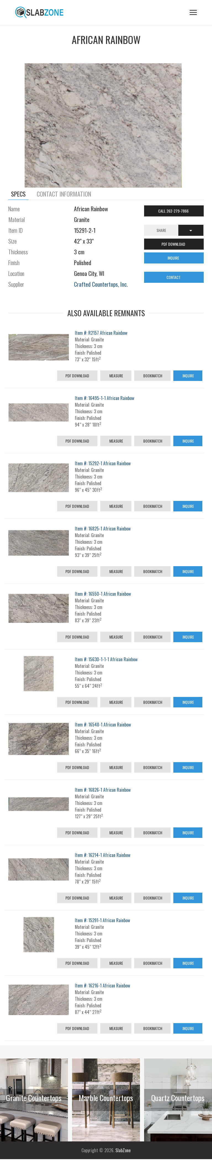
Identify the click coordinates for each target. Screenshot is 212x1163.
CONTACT (173, 277)
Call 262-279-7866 (173, 211)
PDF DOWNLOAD (173, 244)
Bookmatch (152, 375)
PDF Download (77, 375)
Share (161, 230)
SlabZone (123, 1150)
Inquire (188, 375)
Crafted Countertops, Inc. (101, 284)
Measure (115, 375)
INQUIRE (174, 258)
